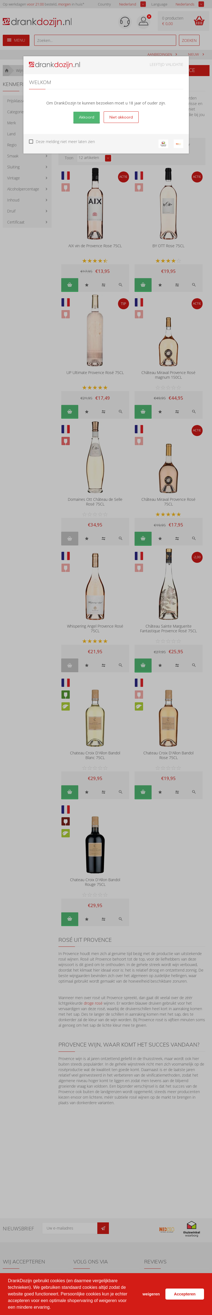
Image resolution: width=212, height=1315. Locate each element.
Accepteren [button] (184, 1294)
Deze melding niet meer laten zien (65, 141)
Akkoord (86, 117)
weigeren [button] (151, 1294)
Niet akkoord (121, 117)
